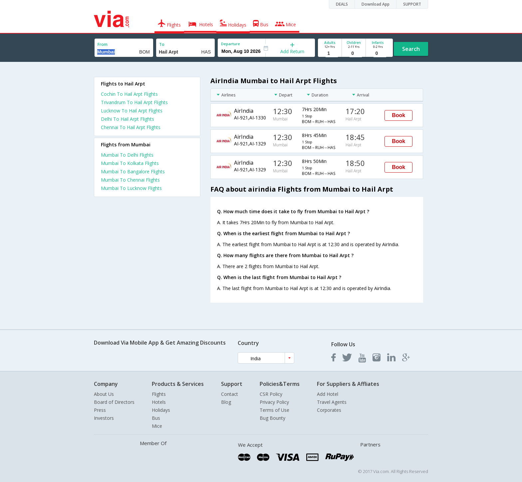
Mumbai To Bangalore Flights (133, 171)
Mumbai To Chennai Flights (130, 180)
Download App (376, 4)
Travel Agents (332, 402)
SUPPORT (412, 4)
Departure (230, 43)
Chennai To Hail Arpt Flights (130, 127)
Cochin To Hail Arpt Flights (129, 94)
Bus (156, 418)
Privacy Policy (274, 402)
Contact (229, 394)
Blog (226, 402)
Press (100, 410)
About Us (104, 394)
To (161, 44)
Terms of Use (274, 410)
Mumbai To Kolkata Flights (130, 163)
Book (398, 115)
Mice (157, 426)
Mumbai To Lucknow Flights (131, 188)
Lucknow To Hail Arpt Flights (131, 110)
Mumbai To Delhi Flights (127, 155)
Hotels (159, 402)
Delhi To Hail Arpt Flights (127, 119)
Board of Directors (114, 402)
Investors (104, 418)
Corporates (329, 410)
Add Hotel (327, 394)
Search (411, 49)
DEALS (342, 4)
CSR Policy (271, 394)
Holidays (161, 410)
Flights (159, 394)
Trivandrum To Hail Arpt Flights (134, 102)
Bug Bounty (272, 418)
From (103, 44)
